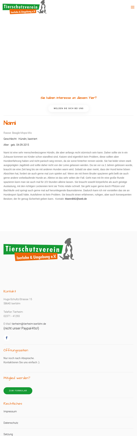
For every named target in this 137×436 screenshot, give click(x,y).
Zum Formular (18, 391)
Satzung (8, 434)
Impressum (10, 411)
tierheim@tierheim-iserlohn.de (29, 323)
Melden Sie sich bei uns (68, 108)
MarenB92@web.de (76, 198)
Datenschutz (11, 422)
